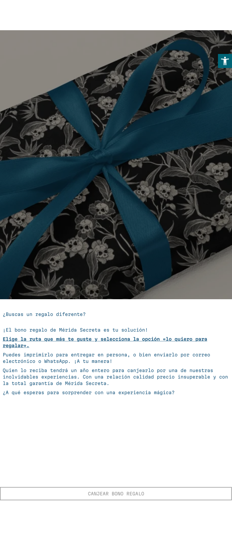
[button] (225, 61)
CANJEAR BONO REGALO (116, 493)
